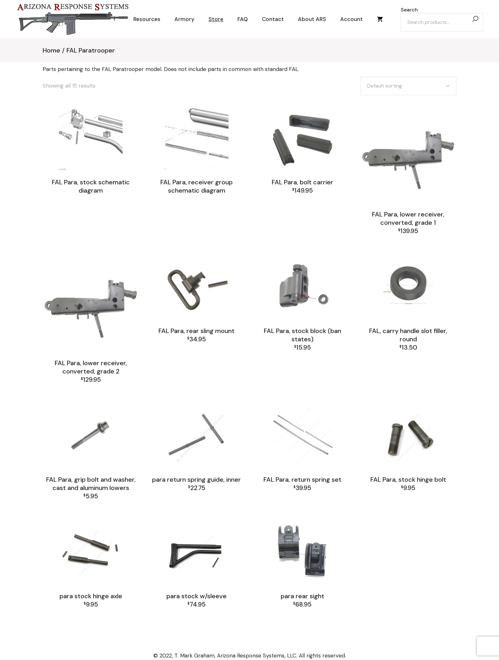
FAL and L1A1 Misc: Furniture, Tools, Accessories (408, 358)
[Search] (475, 19)
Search (409, 10)
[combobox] (408, 86)
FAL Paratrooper (90, 198)
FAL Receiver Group (430, 368)
